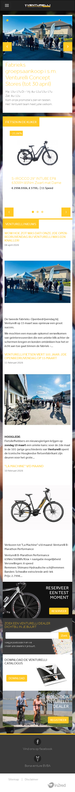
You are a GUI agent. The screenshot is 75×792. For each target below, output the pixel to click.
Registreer (58, 720)
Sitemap (13, 779)
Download (17, 678)
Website (57, 785)
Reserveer (59, 611)
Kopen (15, 194)
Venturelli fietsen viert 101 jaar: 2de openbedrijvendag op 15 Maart (36, 356)
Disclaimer (31, 779)
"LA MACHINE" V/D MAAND (24, 466)
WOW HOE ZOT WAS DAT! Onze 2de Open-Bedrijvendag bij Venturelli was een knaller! (36, 236)
